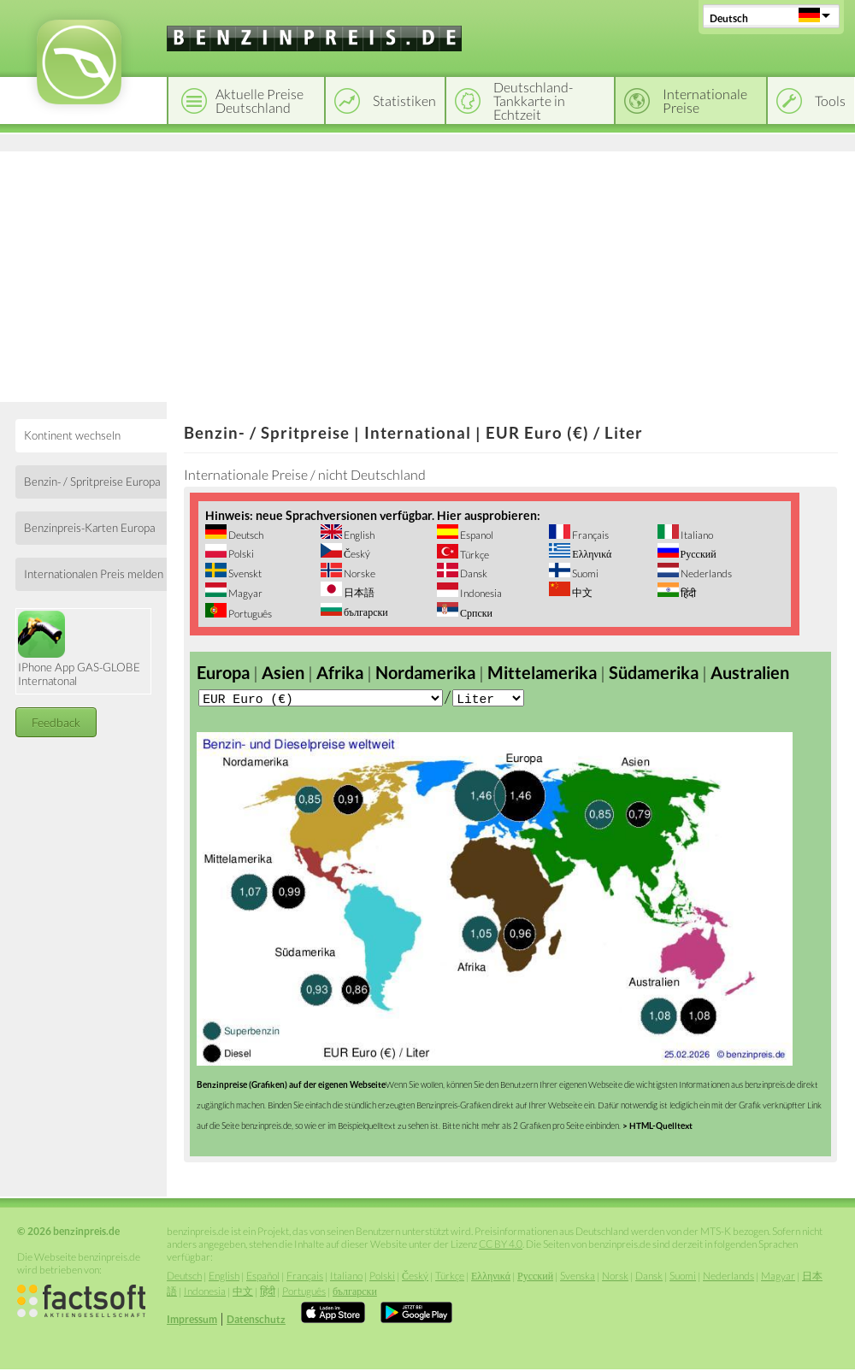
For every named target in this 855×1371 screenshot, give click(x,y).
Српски (475, 612)
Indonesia (480, 593)
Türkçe (473, 554)
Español (263, 1277)
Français (589, 535)
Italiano (696, 535)
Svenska (577, 1277)
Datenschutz (256, 1321)
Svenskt (244, 573)
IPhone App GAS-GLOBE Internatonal (79, 649)
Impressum (192, 1321)
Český (356, 553)
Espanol (475, 535)
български (365, 612)
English (358, 535)
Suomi (584, 573)
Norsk (615, 1277)
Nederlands (705, 573)
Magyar (244, 593)
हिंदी (687, 593)
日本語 (358, 592)
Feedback (56, 722)
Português (249, 613)
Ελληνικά (590, 553)
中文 (581, 592)
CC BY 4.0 (500, 1245)
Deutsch (729, 18)
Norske (358, 573)
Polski (240, 553)
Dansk (472, 573)
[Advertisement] (427, 273)
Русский (697, 553)
